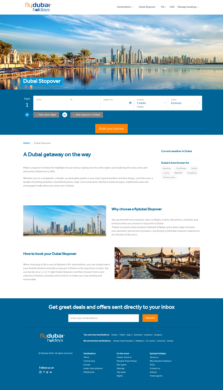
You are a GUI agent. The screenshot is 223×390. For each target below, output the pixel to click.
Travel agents (156, 376)
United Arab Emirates (123, 341)
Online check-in (124, 357)
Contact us (155, 368)
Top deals (121, 372)
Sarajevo (158, 334)
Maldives (140, 341)
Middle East (88, 372)
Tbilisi (122, 334)
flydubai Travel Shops (127, 361)
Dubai (114, 334)
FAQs (152, 364)
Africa (86, 357)
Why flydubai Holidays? (161, 361)
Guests (140, 99)
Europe (86, 364)
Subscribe (150, 318)
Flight (27, 98)
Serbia (170, 341)
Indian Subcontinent (93, 368)
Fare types (122, 364)
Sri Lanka (150, 341)
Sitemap (121, 368)
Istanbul (148, 334)
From (39, 99)
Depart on (108, 99)
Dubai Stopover (147, 6)
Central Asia (89, 361)
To (71, 99)
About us (154, 357)
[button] (126, 5)
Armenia (161, 341)
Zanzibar (138, 334)
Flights (120, 376)
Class (174, 99)
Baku (129, 334)
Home (26, 143)
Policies (153, 372)
